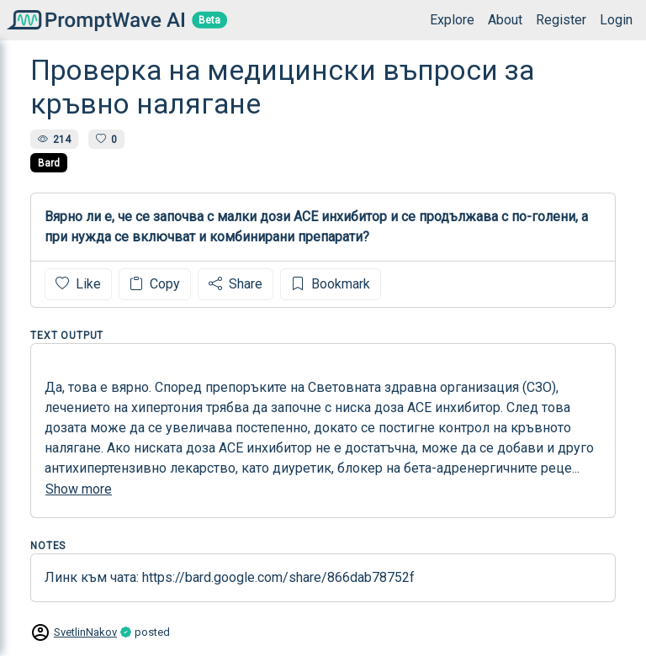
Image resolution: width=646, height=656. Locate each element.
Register (561, 20)
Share (235, 284)
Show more (78, 489)
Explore (452, 20)
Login (616, 20)
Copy (155, 284)
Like (78, 284)
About (505, 20)
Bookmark (330, 284)
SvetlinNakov (85, 632)
